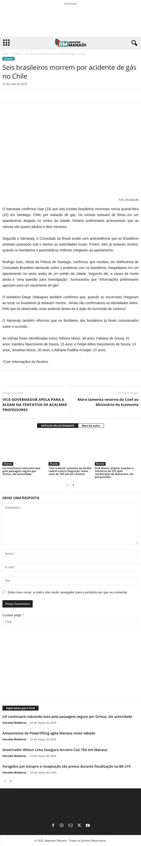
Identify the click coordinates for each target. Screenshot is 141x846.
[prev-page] (67, 485)
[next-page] (73, 485)
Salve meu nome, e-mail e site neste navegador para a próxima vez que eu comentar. (68, 592)
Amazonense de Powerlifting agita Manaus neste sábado (48, 733)
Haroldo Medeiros (14, 722)
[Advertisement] (70, 664)
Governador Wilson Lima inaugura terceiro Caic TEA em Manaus (54, 749)
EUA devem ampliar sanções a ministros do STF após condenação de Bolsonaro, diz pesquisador (114, 472)
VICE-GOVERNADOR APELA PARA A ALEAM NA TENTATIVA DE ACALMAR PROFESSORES (34, 404)
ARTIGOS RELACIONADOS (57, 425)
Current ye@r (13, 615)
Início (5, 53)
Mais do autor (91, 425)
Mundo (17, 53)
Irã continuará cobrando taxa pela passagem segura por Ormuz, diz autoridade (21, 471)
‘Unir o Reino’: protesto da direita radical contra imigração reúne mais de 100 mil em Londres (70, 471)
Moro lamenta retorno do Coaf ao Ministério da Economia (108, 402)
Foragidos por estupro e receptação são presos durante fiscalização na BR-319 (66, 766)
